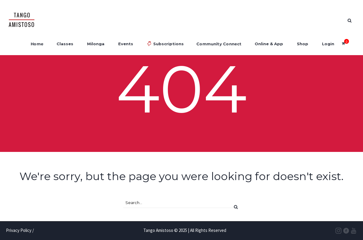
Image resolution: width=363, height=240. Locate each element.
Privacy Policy (18, 230)
